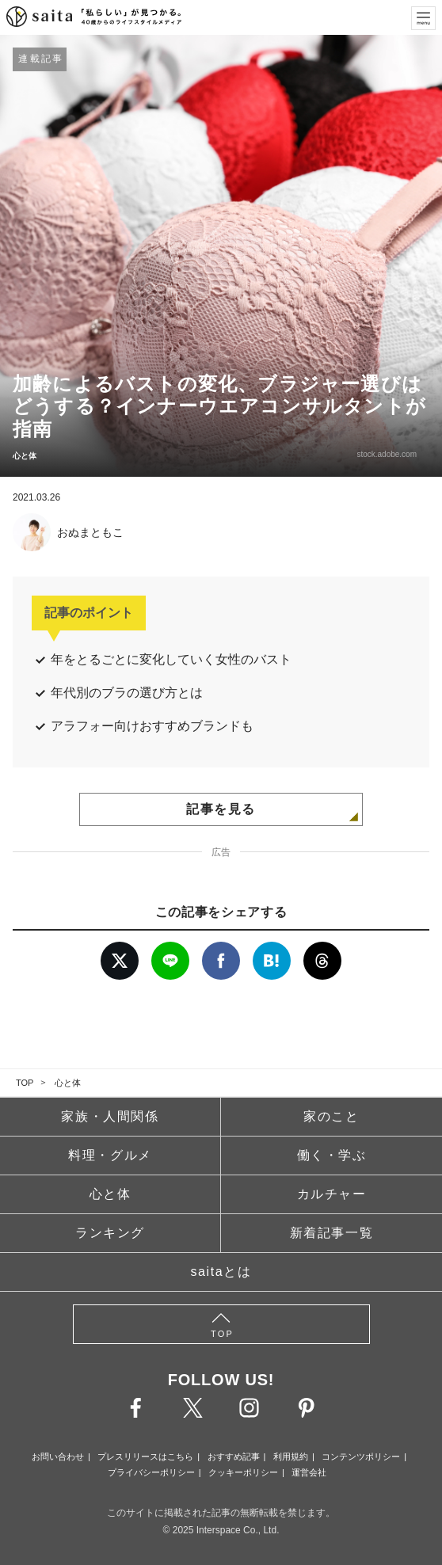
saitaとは (221, 1271)
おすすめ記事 (234, 1456)
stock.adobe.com (386, 454)
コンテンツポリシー (361, 1456)
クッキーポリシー (243, 1472)
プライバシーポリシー (151, 1472)
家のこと (331, 1116)
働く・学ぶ (332, 1155)
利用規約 (290, 1456)
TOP (24, 1082)
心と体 (68, 1082)
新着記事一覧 (332, 1232)
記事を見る (221, 809)
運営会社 (308, 1472)
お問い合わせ (58, 1456)
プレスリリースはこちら (145, 1456)
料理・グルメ (110, 1155)
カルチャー (332, 1194)
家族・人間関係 (109, 1116)
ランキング (110, 1232)
